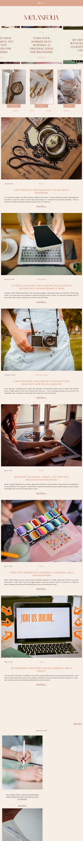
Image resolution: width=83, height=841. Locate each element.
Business (15, 111)
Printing (48, 111)
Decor (32, 111)
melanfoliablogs (41, 279)
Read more (41, 57)
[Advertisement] (41, 705)
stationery (4, 829)
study (41, 662)
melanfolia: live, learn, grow (17, 837)
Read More (14, 788)
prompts (76, 827)
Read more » (41, 206)
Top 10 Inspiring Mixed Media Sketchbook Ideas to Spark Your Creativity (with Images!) (68, 779)
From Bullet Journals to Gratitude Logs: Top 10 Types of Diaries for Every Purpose (41, 779)
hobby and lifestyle (41, 375)
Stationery (66, 111)
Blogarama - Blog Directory (41, 832)
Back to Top (77, 837)
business (41, 32)
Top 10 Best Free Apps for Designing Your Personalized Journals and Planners (14, 777)
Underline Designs (7, 838)
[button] (41, 3)
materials (55, 827)
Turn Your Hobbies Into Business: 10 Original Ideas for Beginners (41, 45)
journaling (45, 827)
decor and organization (16, 827)
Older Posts (77, 724)
